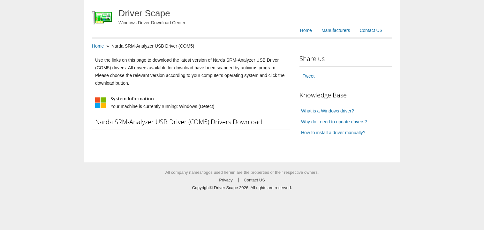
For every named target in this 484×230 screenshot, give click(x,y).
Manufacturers (335, 30)
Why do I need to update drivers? (334, 121)
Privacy (226, 180)
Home (306, 30)
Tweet (308, 76)
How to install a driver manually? (333, 132)
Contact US (370, 30)
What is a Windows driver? (327, 110)
